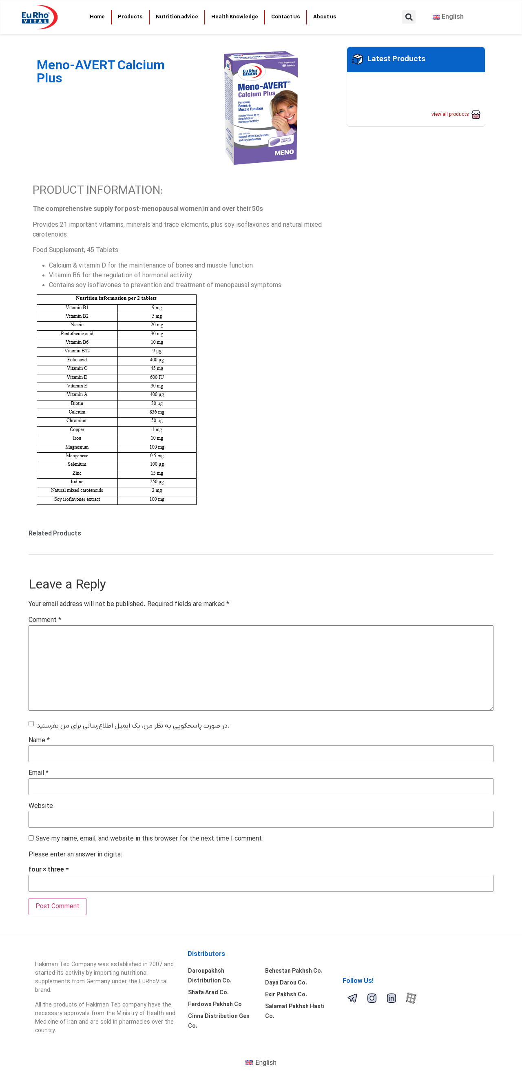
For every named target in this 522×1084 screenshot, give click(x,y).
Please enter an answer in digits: (75, 855)
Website (41, 806)
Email (39, 773)
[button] (409, 17)
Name (39, 740)
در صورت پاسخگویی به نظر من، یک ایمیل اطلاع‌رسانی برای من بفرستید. (133, 726)
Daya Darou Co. (286, 983)
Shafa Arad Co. (208, 993)
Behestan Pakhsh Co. (294, 971)
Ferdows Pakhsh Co (215, 1005)
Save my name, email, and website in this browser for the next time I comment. (149, 839)
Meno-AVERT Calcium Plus (101, 73)
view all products (450, 114)
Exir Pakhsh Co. (286, 995)
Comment (45, 620)
